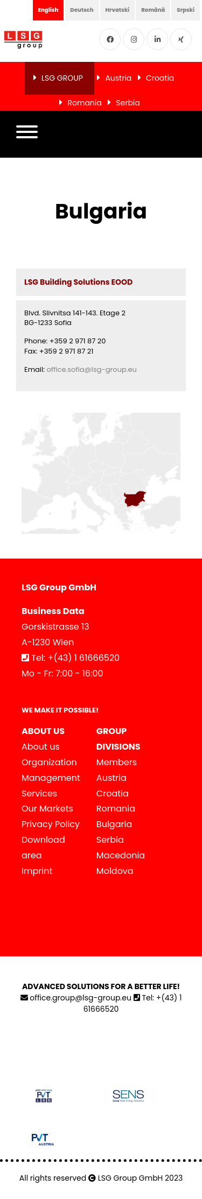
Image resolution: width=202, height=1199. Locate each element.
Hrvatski (118, 10)
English (48, 10)
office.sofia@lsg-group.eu (91, 369)
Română (153, 10)
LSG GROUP (62, 78)
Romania (84, 102)
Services (39, 793)
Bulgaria (114, 824)
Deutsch (81, 10)
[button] (27, 134)
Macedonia (120, 855)
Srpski (185, 10)
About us (41, 746)
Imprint (37, 871)
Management (51, 778)
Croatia (160, 78)
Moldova (115, 871)
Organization (49, 762)
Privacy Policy (51, 824)
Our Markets (47, 808)
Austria (118, 78)
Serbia (128, 102)
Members (116, 762)
